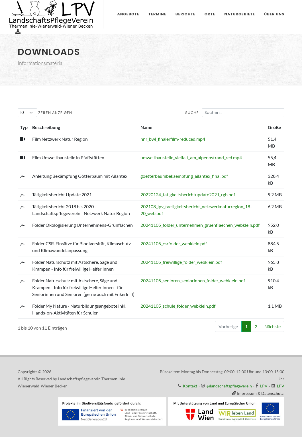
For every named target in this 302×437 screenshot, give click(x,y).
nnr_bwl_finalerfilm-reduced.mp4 (172, 139)
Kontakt (190, 385)
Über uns (274, 14)
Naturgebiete (239, 14)
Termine (157, 14)
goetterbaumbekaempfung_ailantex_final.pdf (184, 176)
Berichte (185, 14)
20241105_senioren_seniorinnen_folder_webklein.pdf (192, 280)
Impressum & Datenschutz (257, 393)
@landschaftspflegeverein (229, 385)
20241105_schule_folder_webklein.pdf (177, 306)
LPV (264, 385)
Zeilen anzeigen (45, 112)
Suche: (234, 112)
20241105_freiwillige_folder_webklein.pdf (181, 262)
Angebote (128, 14)
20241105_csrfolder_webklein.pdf (173, 243)
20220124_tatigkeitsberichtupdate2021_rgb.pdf (187, 194)
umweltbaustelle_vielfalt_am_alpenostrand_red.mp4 (191, 157)
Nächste (272, 326)
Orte (210, 14)
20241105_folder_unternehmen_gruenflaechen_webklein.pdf (200, 225)
